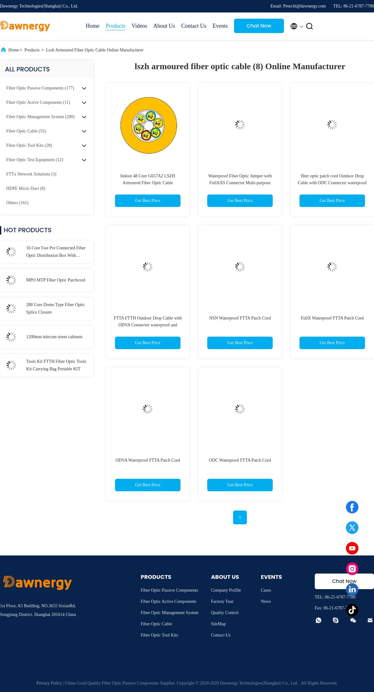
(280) (40, 116)
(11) (38, 102)
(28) (29, 145)
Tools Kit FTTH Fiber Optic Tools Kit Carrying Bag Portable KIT (56, 365)
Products (115, 26)
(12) (34, 159)
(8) (25, 188)
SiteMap (218, 624)
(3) (31, 174)
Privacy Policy (49, 683)
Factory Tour (222, 601)
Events (220, 26)
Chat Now (259, 25)
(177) (40, 88)
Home (92, 26)
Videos (139, 26)
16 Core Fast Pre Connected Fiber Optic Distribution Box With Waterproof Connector (55, 252)
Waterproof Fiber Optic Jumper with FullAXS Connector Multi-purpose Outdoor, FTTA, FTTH (240, 183)
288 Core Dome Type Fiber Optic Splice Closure (55, 308)
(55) (26, 131)
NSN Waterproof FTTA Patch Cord (240, 318)
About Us (164, 26)
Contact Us (193, 26)
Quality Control (224, 612)
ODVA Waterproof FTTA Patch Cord (147, 460)
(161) (17, 202)
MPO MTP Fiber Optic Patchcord (55, 280)
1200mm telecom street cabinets (54, 336)
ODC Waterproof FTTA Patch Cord (240, 460)
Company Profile (226, 590)
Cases (266, 590)
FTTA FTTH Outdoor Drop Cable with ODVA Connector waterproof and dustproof (148, 325)
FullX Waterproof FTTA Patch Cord (332, 318)
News (266, 601)
